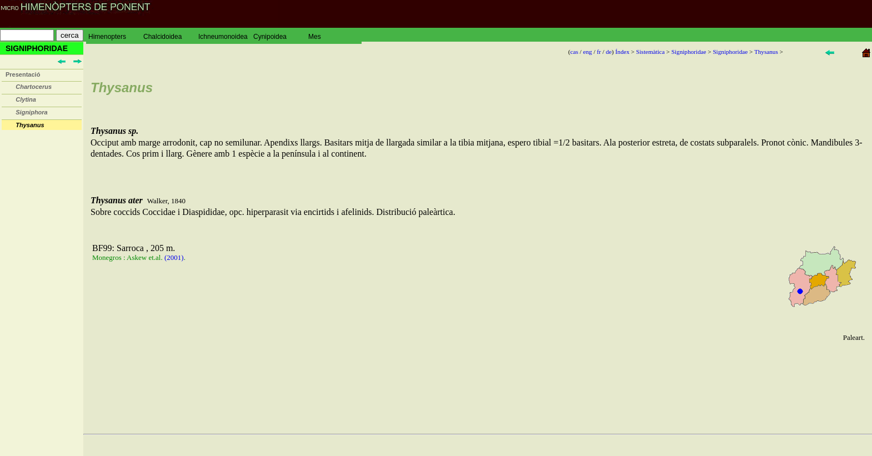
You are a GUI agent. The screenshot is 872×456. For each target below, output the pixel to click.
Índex (622, 51)
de (609, 51)
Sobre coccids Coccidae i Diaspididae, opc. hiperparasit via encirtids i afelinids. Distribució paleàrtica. (478, 270)
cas (574, 51)
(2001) (174, 257)
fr (599, 51)
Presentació (23, 74)
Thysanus (766, 51)
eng (587, 51)
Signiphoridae (688, 51)
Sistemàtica (650, 51)
